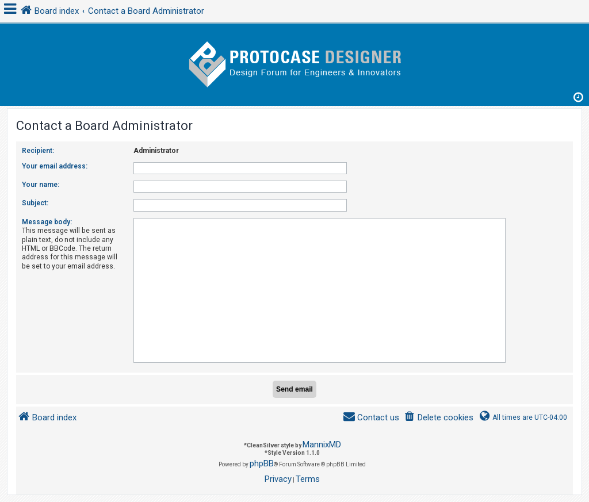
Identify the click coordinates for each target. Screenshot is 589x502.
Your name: (40, 185)
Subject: (35, 203)
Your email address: (54, 166)
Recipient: (38, 151)
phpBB (262, 463)
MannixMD (322, 444)
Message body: (47, 222)
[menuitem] (438, 418)
